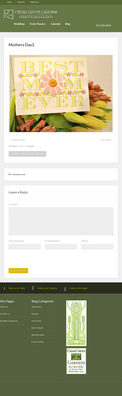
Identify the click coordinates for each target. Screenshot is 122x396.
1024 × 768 (24, 146)
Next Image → (107, 140)
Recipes (35, 314)
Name (16, 241)
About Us (20, 2)
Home (9, 2)
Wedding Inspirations (9, 321)
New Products (37, 328)
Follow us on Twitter (16, 288)
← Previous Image (17, 140)
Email (52, 241)
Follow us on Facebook (47, 288)
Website (84, 241)
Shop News (36, 307)
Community (36, 321)
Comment (14, 204)
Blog (67, 23)
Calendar (56, 23)
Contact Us (34, 2)
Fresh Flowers (38, 342)
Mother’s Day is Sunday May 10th (27, 154)
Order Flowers (38, 23)
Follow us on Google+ (78, 288)
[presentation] (30, 259)
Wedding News (38, 335)
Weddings (19, 23)
